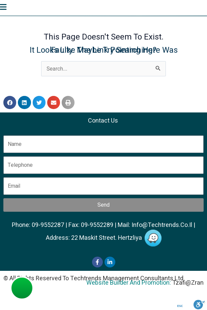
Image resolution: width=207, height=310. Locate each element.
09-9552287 (48, 225)
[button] (9, 102)
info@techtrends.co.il (161, 225)
